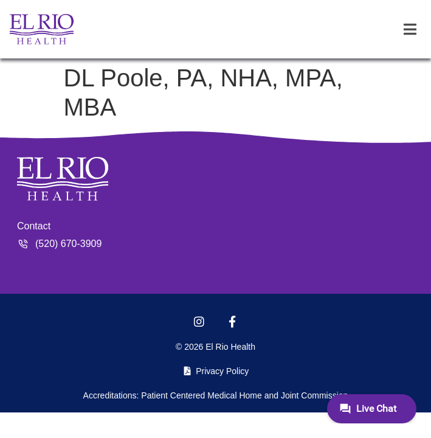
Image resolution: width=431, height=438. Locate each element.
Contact (33, 226)
